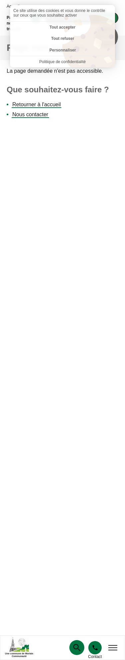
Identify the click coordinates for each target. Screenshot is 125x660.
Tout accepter (63, 27)
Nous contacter (30, 114)
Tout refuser (62, 38)
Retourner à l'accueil (36, 104)
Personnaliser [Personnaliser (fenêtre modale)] (62, 50)
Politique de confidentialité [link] (62, 61)
